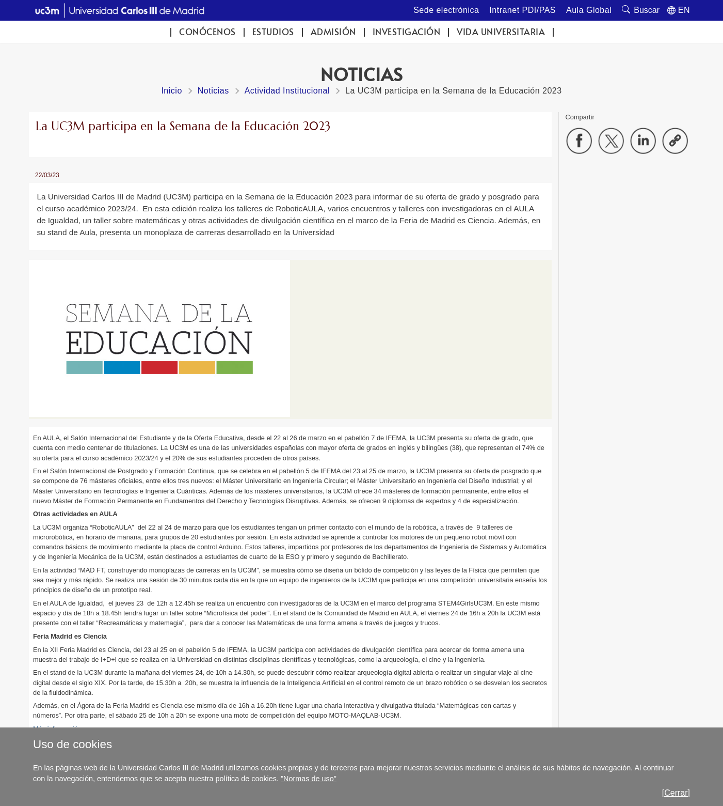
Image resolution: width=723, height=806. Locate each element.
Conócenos (207, 32)
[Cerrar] (676, 792)
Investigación (407, 32)
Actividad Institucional (287, 90)
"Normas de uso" (308, 778)
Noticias (213, 90)
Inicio (171, 90)
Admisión (333, 32)
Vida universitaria (501, 32)
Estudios (273, 32)
